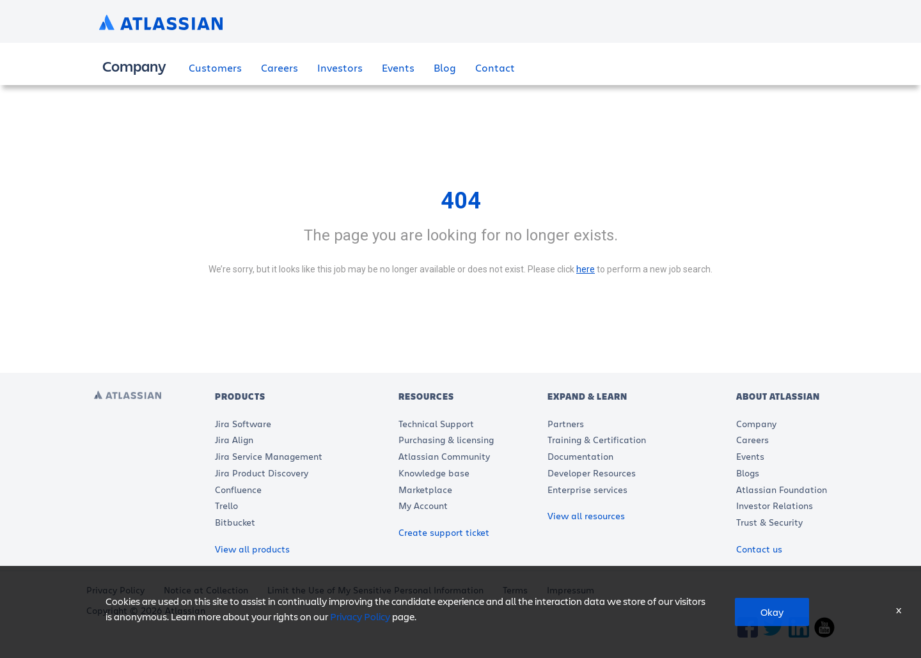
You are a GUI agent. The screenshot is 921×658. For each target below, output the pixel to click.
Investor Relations (774, 505)
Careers (279, 67)
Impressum (570, 590)
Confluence (238, 489)
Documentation (580, 456)
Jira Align (234, 440)
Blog (445, 67)
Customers (215, 67)
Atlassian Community (444, 456)
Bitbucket (235, 522)
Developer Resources (591, 473)
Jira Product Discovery (261, 473)
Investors (340, 67)
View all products (252, 549)
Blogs (747, 473)
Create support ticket (443, 532)
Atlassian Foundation (781, 489)
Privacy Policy (115, 590)
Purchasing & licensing (446, 440)
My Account (423, 505)
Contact (495, 67)
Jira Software (243, 424)
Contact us (759, 549)
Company (756, 424)
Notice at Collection (206, 590)
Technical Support (436, 424)
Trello (226, 505)
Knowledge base (433, 473)
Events (398, 67)
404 (461, 200)
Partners (565, 424)
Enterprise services (587, 489)
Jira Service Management (268, 456)
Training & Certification (596, 440)
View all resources (586, 516)
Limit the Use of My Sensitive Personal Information (375, 590)
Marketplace (425, 489)
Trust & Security (769, 522)
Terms (515, 590)
